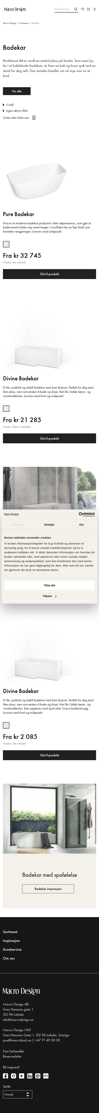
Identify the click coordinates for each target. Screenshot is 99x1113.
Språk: (7, 1086)
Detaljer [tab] (49, 524)
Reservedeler (12, 1056)
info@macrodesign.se (18, 1019)
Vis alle (17, 91)
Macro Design (9, 23)
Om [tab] (81, 524)
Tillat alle (49, 585)
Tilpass (49, 596)
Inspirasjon (11, 940)
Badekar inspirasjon (48, 888)
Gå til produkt (49, 274)
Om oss (9, 958)
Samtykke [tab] (17, 524)
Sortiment (24, 23)
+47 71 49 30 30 (47, 1040)
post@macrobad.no (17, 1040)
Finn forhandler (13, 1051)
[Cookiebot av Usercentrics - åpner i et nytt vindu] (79, 514)
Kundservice (12, 949)
